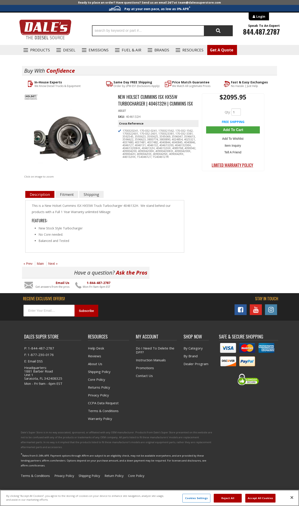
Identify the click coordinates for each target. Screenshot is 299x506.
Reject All (227, 498)
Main (40, 263)
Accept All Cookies (260, 498)
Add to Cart (233, 130)
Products (40, 50)
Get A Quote (221, 50)
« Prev (27, 263)
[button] (162, 30)
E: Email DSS (33, 361)
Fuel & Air (131, 50)
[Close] (292, 497)
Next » (53, 263)
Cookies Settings (196, 498)
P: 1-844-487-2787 (39, 348)
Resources (192, 50)
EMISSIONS (99, 50)
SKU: (122, 116)
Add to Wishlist (233, 138)
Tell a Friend (232, 151)
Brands (161, 50)
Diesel (69, 50)
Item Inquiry (233, 145)
